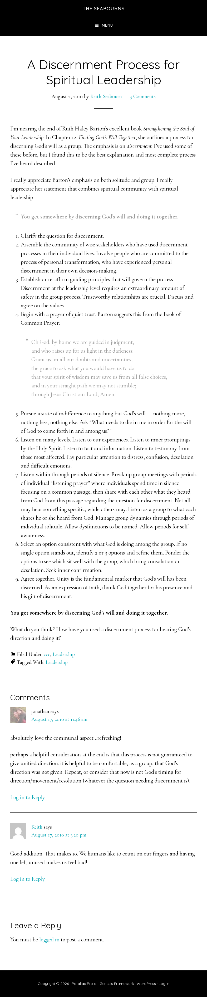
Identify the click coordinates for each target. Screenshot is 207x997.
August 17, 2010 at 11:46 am (59, 719)
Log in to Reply (27, 797)
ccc (47, 654)
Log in (164, 983)
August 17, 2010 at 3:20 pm (58, 835)
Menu (107, 25)
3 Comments (143, 96)
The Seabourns (104, 9)
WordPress (146, 983)
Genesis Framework (117, 983)
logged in (49, 939)
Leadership (64, 654)
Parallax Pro (82, 983)
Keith (36, 827)
